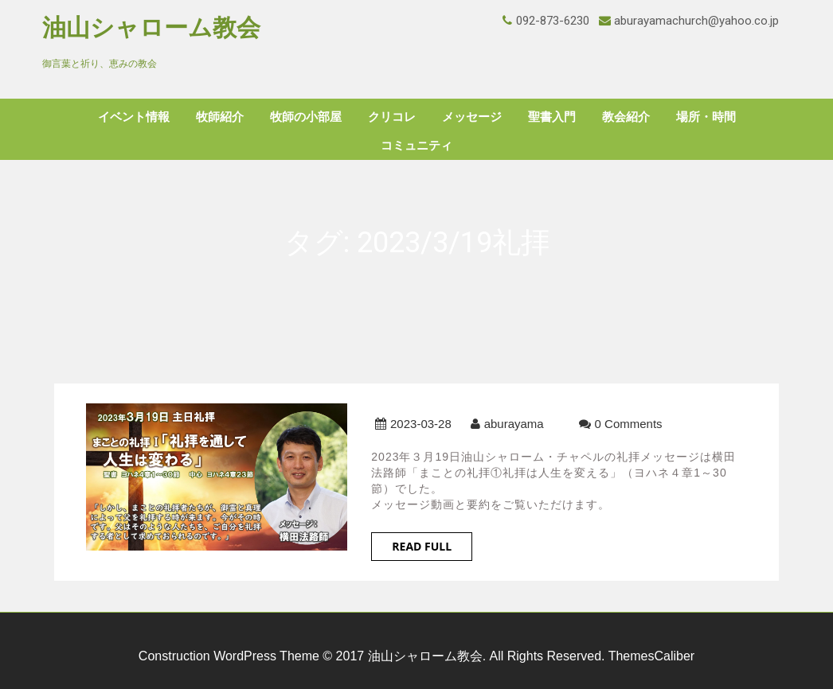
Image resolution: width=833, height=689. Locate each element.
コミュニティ (416, 145)
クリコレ (392, 117)
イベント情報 (134, 117)
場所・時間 (706, 117)
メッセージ (472, 117)
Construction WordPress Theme (229, 656)
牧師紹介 (220, 117)
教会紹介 (626, 117)
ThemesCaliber (651, 656)
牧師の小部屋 (306, 117)
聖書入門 (552, 117)
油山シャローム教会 (151, 27)
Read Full (422, 546)
